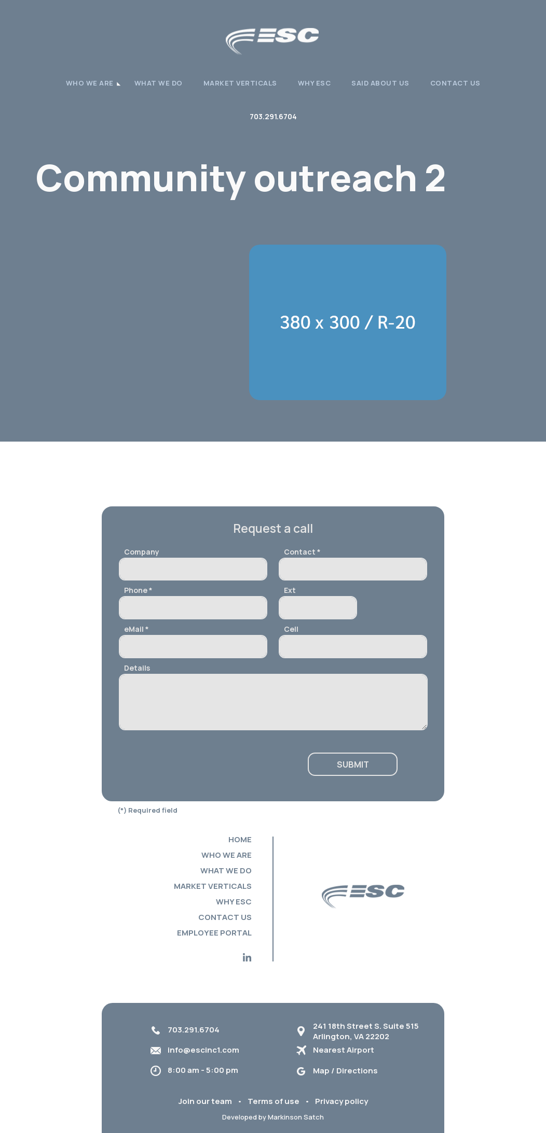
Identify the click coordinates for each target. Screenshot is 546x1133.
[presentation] (198, 765)
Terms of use (273, 1101)
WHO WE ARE (90, 83)
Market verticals (240, 83)
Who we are (226, 854)
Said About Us (380, 83)
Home (240, 839)
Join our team (205, 1101)
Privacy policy (341, 1101)
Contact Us (455, 83)
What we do (158, 83)
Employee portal (214, 932)
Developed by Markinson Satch (273, 1117)
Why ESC (314, 83)
